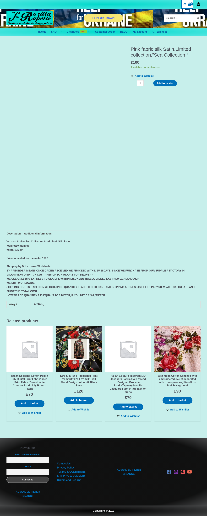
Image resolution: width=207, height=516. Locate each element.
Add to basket (165, 83)
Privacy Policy (66, 467)
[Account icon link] (198, 4)
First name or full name (27, 454)
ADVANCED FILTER (28, 491)
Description (13, 233)
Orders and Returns (69, 480)
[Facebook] (169, 471)
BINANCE (28, 496)
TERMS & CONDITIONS (71, 471)
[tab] (13, 233)
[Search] (198, 18)
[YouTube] (189, 471)
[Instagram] (176, 471)
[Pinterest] (182, 471)
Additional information (38, 233)
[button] (142, 76)
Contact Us (64, 463)
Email (28, 466)
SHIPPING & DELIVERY (71, 475)
